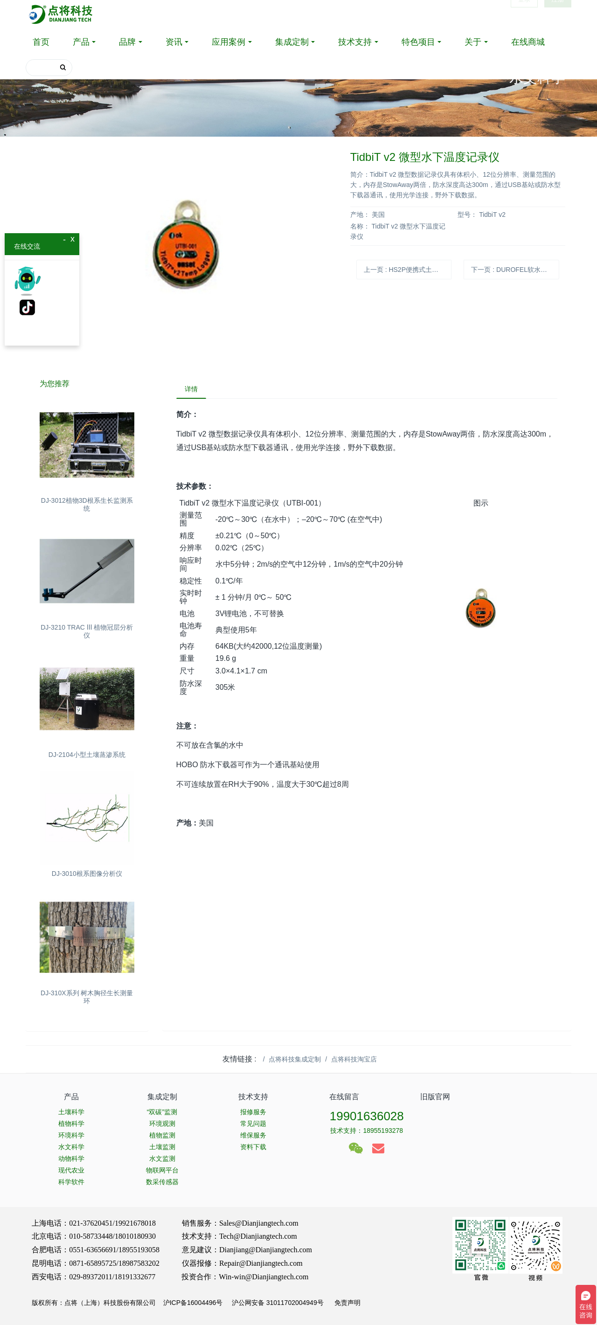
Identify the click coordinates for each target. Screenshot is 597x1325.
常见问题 (253, 1123)
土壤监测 (162, 1147)
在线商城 (528, 42)
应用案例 (228, 42)
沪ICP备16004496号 (193, 1302)
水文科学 (71, 1147)
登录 (524, 14)
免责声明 (347, 1302)
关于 (473, 42)
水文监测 (162, 1158)
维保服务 (253, 1135)
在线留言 (344, 1097)
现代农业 (71, 1170)
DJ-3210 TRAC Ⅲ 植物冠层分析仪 (87, 631)
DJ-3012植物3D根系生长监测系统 (87, 504)
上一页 (407, 269)
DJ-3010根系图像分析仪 (87, 873)
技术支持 (355, 42)
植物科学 (71, 1123)
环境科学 (71, 1135)
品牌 (127, 42)
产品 (81, 42)
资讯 (174, 42)
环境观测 (162, 1123)
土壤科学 (71, 1112)
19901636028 (367, 1116)
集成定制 (292, 42)
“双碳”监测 (162, 1112)
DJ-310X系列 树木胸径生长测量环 (87, 997)
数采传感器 (162, 1182)
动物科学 (71, 1158)
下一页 (515, 269)
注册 (557, 14)
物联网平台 (162, 1170)
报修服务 (253, 1112)
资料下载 (253, 1147)
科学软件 (71, 1182)
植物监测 (162, 1135)
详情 (192, 389)
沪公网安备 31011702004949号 (278, 1302)
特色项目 (418, 42)
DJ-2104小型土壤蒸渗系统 (87, 754)
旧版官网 (435, 1097)
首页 (41, 42)
